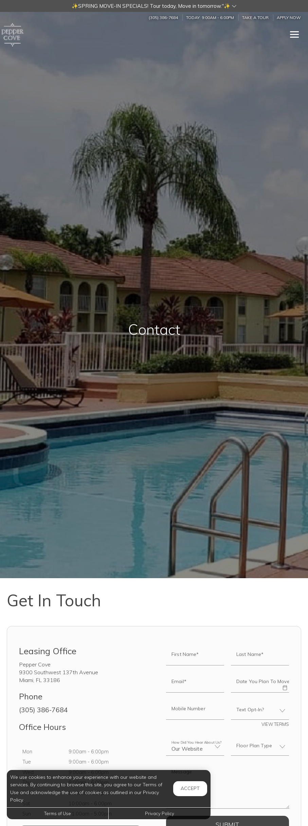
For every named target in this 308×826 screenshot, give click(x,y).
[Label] (227, 786)
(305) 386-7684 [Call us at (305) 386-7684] (163, 17)
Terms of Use (57, 813)
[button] (154, 6)
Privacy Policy (159, 813)
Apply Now (289, 17)
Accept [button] (190, 788)
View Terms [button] (275, 724)
